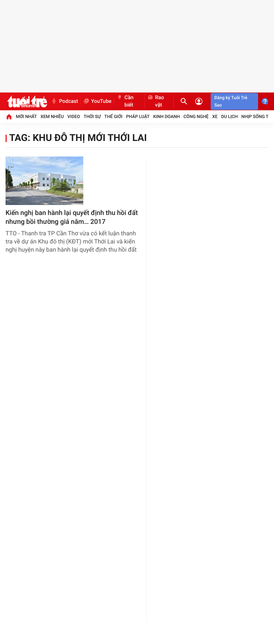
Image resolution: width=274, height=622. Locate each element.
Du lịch (229, 116)
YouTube (97, 101)
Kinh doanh (166, 116)
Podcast (64, 101)
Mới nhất (26, 116)
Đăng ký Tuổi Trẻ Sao (230, 101)
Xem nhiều (52, 116)
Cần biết (125, 101)
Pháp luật (138, 116)
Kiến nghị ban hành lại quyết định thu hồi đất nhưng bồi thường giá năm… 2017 (72, 217)
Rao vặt (155, 101)
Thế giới (113, 116)
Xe (214, 116)
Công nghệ (196, 116)
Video (73, 116)
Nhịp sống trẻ (257, 116)
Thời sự (92, 116)
